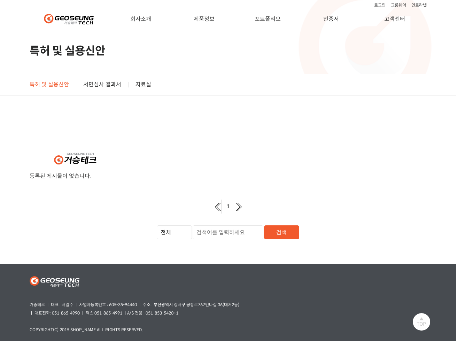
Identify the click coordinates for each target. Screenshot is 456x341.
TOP (421, 321)
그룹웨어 (398, 5)
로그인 (380, 5)
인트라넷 (419, 5)
